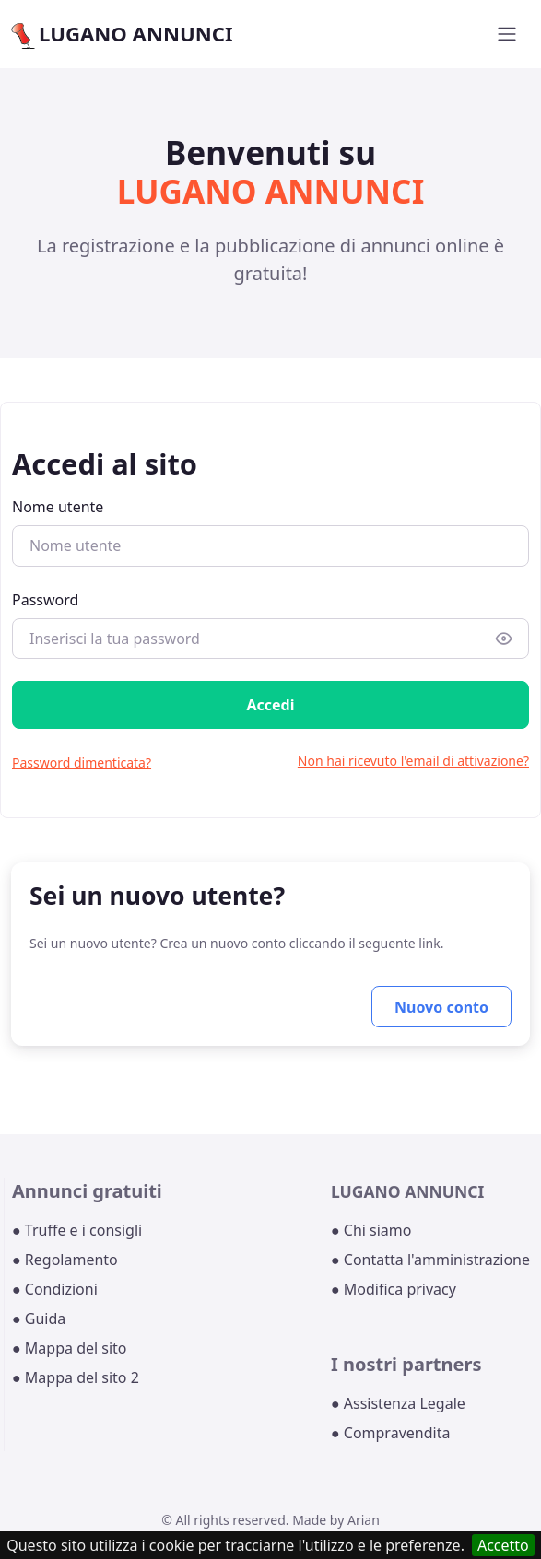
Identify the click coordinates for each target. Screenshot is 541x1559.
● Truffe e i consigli (77, 1230)
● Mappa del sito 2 (75, 1377)
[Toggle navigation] (507, 34)
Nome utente (57, 507)
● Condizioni (55, 1289)
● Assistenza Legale (398, 1403)
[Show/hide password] (504, 638)
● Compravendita (390, 1433)
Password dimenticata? (81, 762)
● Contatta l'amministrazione (430, 1259)
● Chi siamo (371, 1230)
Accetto (503, 1545)
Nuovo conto (441, 1007)
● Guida (38, 1318)
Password (45, 600)
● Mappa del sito (69, 1348)
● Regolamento (65, 1259)
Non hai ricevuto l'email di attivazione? (413, 760)
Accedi (270, 705)
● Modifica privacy (393, 1289)
